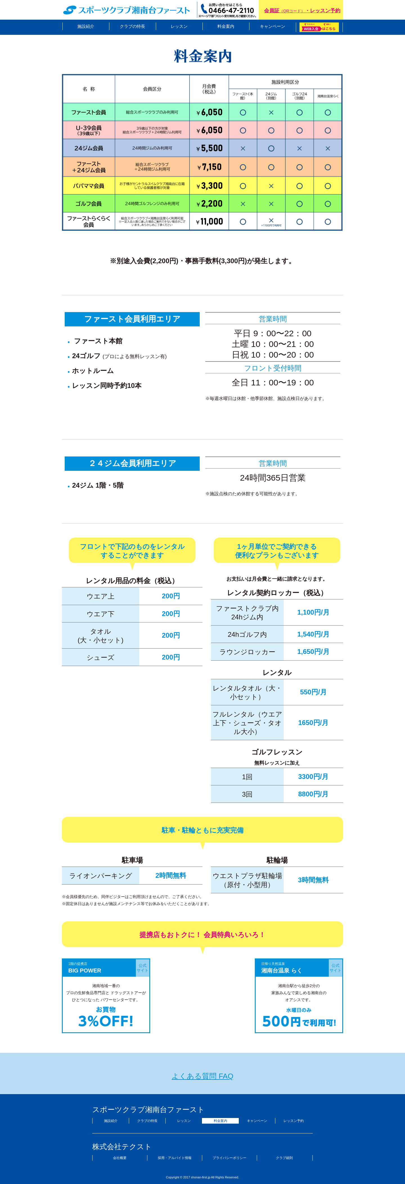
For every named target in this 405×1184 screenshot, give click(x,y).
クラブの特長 (132, 26)
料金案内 (225, 26)
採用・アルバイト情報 (175, 1158)
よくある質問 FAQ (202, 1076)
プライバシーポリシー (229, 1158)
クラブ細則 (284, 1158)
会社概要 (120, 1158)
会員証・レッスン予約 (302, 10)
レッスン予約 (294, 1121)
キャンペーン (272, 26)
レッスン (179, 26)
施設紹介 (85, 26)
